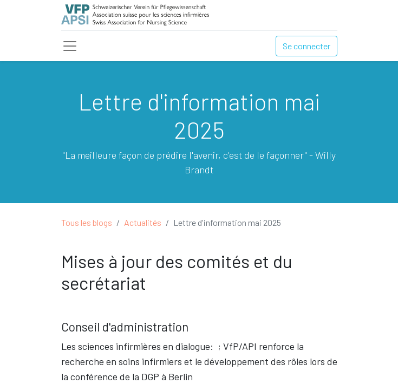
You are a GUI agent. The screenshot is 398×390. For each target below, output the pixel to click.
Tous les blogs (86, 222)
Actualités (142, 222)
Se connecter (306, 46)
